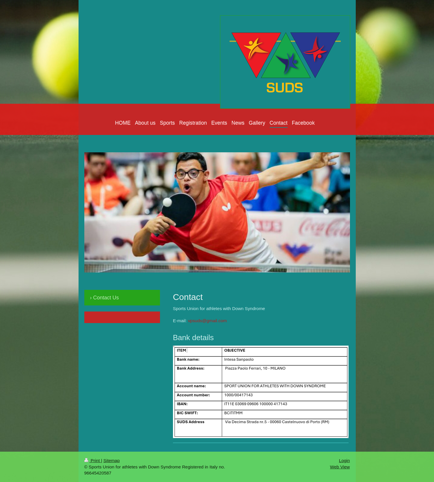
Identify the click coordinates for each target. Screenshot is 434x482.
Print (92, 460)
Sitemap (111, 460)
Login (344, 460)
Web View (340, 466)
